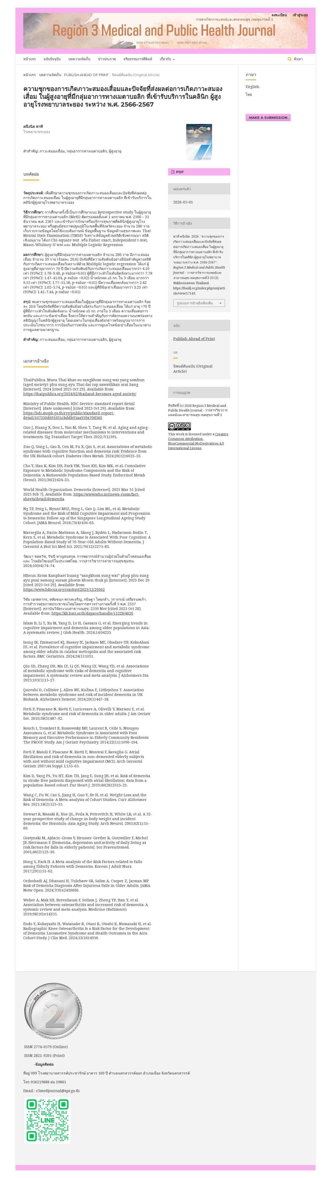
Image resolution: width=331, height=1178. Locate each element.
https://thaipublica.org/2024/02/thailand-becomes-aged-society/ (79, 393)
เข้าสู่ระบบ (300, 15)
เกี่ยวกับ (166, 59)
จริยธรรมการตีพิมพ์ (137, 59)
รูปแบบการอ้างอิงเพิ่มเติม (195, 303)
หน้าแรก (29, 59)
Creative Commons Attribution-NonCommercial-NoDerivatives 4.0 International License (198, 441)
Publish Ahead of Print (86, 75)
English (252, 86)
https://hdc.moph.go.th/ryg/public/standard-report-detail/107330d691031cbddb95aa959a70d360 (68, 415)
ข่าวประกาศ (107, 59)
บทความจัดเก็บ (79, 59)
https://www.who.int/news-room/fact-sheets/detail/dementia (81, 496)
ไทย (249, 94)
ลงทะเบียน (279, 15)
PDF (179, 172)
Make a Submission (268, 117)
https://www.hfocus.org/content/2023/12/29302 (64, 589)
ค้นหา (298, 59)
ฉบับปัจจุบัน (52, 59)
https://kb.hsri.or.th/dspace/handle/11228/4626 (92, 613)
